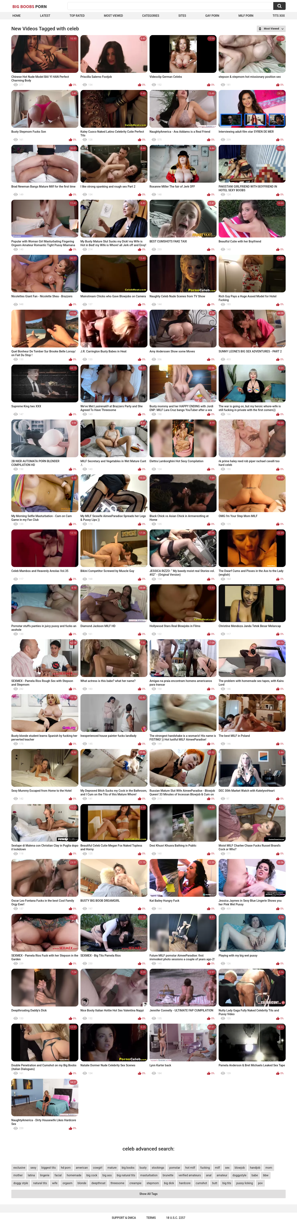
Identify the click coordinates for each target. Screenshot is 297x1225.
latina (31, 1175)
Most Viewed (113, 15)
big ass (107, 1175)
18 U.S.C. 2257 (175, 1217)
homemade (74, 1175)
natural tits (40, 1183)
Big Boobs (29, 6)
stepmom (153, 1183)
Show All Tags (148, 1193)
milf (217, 1167)
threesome (117, 1183)
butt (214, 1183)
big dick (169, 1183)
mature (112, 1167)
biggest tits (48, 1167)
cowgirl (97, 1167)
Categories (150, 15)
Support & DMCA (124, 1217)
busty (143, 1167)
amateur (222, 1175)
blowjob (240, 1167)
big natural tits (126, 1175)
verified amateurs (190, 1175)
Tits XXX (279, 15)
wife (54, 1183)
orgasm (67, 1183)
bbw (265, 1175)
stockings (158, 1167)
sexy (33, 1167)
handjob (255, 1167)
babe (255, 1175)
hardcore (185, 1183)
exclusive (19, 1167)
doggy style (20, 1183)
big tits (226, 1183)
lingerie (44, 1175)
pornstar (174, 1167)
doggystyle (239, 1175)
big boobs (128, 1167)
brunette (168, 1175)
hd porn (66, 1167)
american (82, 1167)
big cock (91, 1175)
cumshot (201, 1183)
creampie (135, 1183)
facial (58, 1175)
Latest (45, 15)
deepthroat (98, 1183)
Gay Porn (212, 15)
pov (260, 1183)
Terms (151, 1217)
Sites (182, 15)
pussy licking (244, 1183)
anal (208, 1175)
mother (18, 1175)
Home (16, 15)
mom (268, 1167)
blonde (82, 1183)
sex (227, 1167)
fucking (205, 1167)
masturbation (148, 1175)
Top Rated (77, 15)
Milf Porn (245, 15)
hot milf (190, 1167)
